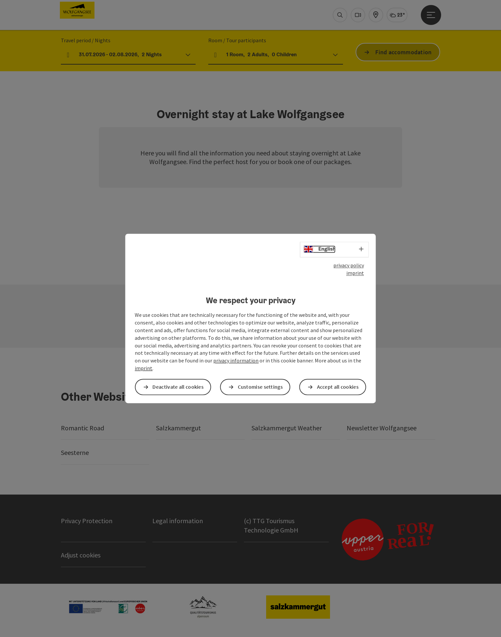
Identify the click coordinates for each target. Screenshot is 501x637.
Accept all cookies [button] (338, 387)
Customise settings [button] (260, 387)
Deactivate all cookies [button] (178, 387)
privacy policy (348, 265)
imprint (355, 273)
